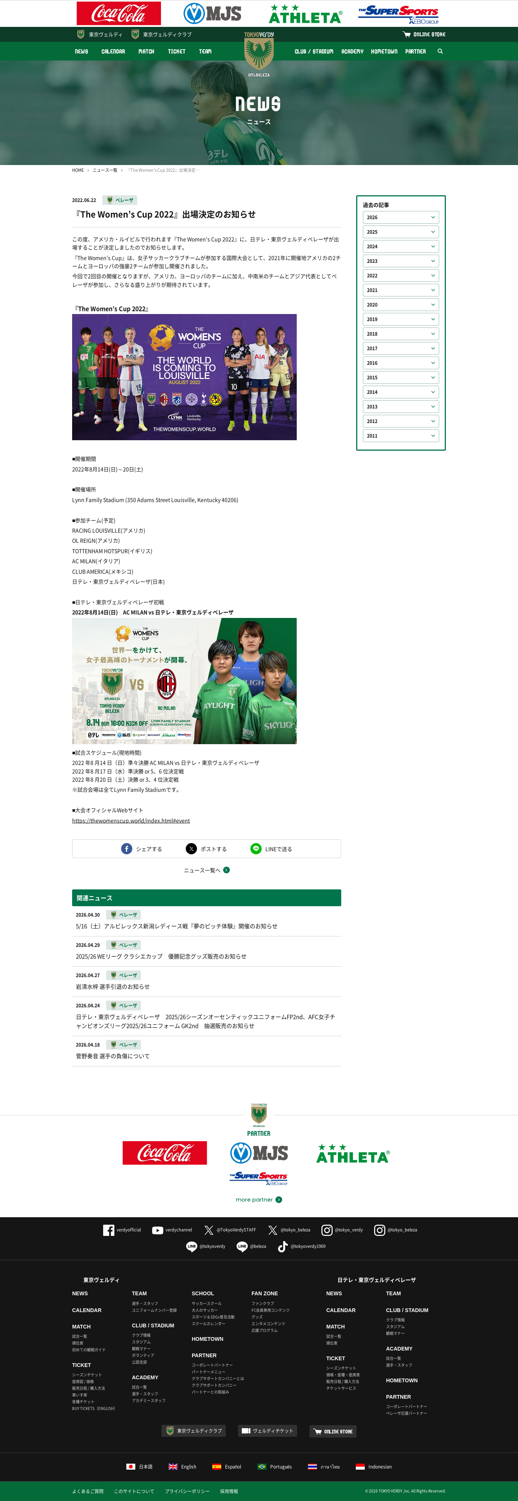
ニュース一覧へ (202, 870)
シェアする (149, 848)
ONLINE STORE (430, 34)
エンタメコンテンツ (268, 1323)
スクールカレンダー (208, 1323)
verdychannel (172, 1230)
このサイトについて (134, 1491)
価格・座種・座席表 (343, 1374)
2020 (372, 304)
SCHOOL (203, 1293)
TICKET (176, 51)
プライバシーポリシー (187, 1491)
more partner (254, 1199)
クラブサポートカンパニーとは (218, 1378)
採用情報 (229, 1491)
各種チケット (83, 1401)
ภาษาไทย (324, 1466)
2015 (372, 377)
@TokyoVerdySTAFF (229, 1230)
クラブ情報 (141, 1335)
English (182, 1466)
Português (275, 1466)
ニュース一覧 (105, 170)
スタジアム (141, 1342)
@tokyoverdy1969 (301, 1246)
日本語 (139, 1466)
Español (226, 1466)
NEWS (81, 51)
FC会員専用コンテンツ (271, 1310)
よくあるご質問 (88, 1491)
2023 (372, 261)
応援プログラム (265, 1330)
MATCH (147, 51)
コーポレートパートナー (212, 1365)
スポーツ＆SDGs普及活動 (213, 1317)
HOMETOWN (384, 51)
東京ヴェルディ (106, 34)
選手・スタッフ (145, 1303)
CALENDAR (113, 51)
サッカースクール (207, 1303)
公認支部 (139, 1362)
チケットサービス (341, 1388)
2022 (372, 275)
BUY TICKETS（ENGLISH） (94, 1408)
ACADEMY (352, 51)
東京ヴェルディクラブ (167, 34)
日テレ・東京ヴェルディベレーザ (376, 1279)
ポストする (214, 848)
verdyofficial (122, 1230)
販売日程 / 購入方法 (88, 1388)
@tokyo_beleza (288, 1230)
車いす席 (79, 1395)
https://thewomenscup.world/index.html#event (131, 820)
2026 (372, 217)
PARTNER (416, 51)
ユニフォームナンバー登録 (154, 1310)
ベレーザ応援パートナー (406, 1413)
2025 (372, 232)
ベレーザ (124, 200)
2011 (372, 435)
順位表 (77, 1343)
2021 (372, 290)
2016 (372, 363)
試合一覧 (79, 1336)
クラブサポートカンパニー (214, 1385)
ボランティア (143, 1355)
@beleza (251, 1246)
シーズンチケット (87, 1374)
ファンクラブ (263, 1303)
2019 (372, 319)
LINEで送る (278, 848)
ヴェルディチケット (273, 1430)
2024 (372, 246)
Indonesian (374, 1466)
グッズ (257, 1317)
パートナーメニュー (208, 1371)
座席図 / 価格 (83, 1381)
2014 (372, 392)
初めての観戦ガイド (89, 1349)
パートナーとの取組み (210, 1392)
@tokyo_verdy (342, 1230)
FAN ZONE (265, 1293)
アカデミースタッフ (149, 1400)
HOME (78, 170)
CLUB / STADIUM (314, 51)
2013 (372, 406)
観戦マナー (141, 1348)
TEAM (205, 51)
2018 (372, 333)
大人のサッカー (205, 1310)
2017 (372, 348)
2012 (372, 421)
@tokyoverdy (205, 1246)
